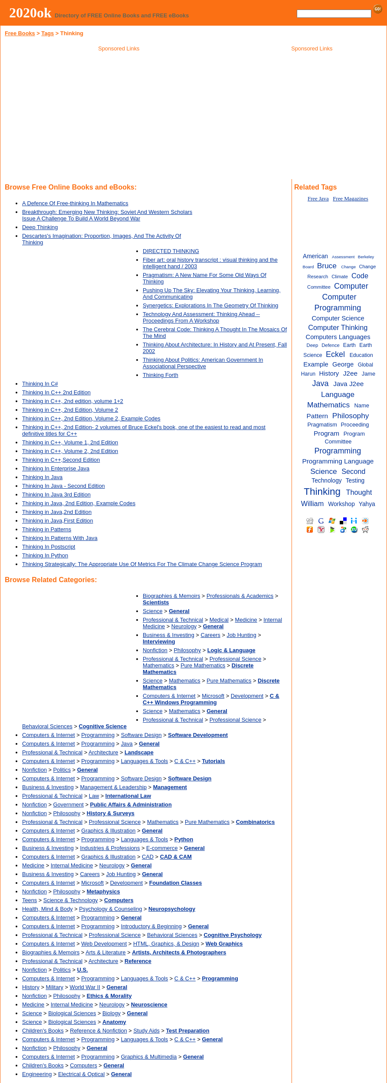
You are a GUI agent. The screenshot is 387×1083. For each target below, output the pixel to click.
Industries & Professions (110, 848)
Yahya (367, 504)
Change (348, 266)
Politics (62, 769)
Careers (210, 635)
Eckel (335, 354)
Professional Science (236, 659)
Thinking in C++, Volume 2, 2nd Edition (70, 451)
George (343, 364)
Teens (29, 900)
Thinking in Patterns (46, 529)
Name (361, 405)
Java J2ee (348, 383)
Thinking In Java (42, 477)
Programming (98, 735)
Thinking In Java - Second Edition (63, 486)
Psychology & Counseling (110, 909)
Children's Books (43, 1030)
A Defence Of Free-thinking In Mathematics (75, 203)
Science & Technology (70, 900)
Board (308, 266)
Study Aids (146, 1030)
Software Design (141, 735)
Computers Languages (338, 336)
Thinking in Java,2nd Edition (57, 512)
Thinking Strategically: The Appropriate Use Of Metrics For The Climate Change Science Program (142, 564)
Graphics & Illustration (108, 830)
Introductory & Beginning (151, 926)
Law (94, 796)
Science (153, 611)
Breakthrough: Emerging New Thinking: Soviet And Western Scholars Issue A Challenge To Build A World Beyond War (107, 215)
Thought (359, 492)
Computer (351, 286)
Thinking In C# (40, 383)
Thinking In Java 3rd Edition (56, 494)
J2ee (350, 373)
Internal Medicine (72, 865)
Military (54, 987)
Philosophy (187, 650)
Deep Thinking (40, 227)
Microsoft (213, 696)
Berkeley (366, 256)
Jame (368, 373)
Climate (339, 276)
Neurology (184, 626)
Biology (111, 1013)
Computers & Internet (169, 696)
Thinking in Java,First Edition (57, 520)
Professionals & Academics (240, 596)
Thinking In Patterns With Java (60, 538)
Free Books (20, 33)
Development (247, 696)
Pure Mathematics (202, 665)
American (315, 256)
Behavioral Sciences (47, 726)
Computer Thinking (337, 327)
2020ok (30, 12)
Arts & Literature (105, 952)
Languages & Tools (144, 761)
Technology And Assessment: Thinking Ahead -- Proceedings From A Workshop (201, 317)
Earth (349, 345)
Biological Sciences (72, 1013)
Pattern (317, 416)
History (30, 987)
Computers (83, 1065)
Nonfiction (155, 650)
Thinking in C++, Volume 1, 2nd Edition (70, 442)
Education (361, 355)
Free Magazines (350, 199)
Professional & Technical (173, 619)
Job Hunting (241, 635)
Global (365, 365)
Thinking (322, 491)
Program (326, 433)
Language (337, 394)
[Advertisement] (119, 117)
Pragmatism (322, 424)
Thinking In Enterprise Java (55, 468)
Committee (319, 287)
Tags (47, 33)
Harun (308, 374)
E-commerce (162, 848)
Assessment (343, 256)
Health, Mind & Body (47, 909)
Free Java (318, 199)
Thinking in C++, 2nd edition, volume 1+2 (72, 401)
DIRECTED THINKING (171, 251)
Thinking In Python (45, 555)
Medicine (246, 619)
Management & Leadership (113, 787)
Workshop (341, 504)
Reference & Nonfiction (98, 1030)
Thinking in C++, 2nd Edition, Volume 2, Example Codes (91, 418)
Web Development (104, 943)
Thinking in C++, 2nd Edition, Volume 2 (70, 410)
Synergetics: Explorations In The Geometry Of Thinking (211, 305)
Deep (312, 345)
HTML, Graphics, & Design (166, 943)
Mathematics (158, 665)
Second (353, 471)
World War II (85, 987)
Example (315, 364)
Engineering (37, 1074)
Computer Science (338, 318)
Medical (219, 619)
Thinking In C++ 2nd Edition (56, 392)
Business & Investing (168, 635)
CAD (148, 856)
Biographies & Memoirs (171, 596)
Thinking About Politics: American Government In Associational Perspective (203, 363)
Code (359, 276)
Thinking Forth (160, 375)
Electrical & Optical (81, 1074)
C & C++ (185, 761)
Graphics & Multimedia (149, 1056)
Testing (355, 480)
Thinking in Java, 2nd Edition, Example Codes (78, 503)
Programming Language (338, 461)
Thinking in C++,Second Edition (61, 460)
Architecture (103, 752)
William (312, 503)
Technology (326, 480)
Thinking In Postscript (48, 546)
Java (127, 743)
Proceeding (355, 424)
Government (68, 804)
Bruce (327, 265)
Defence (330, 345)
